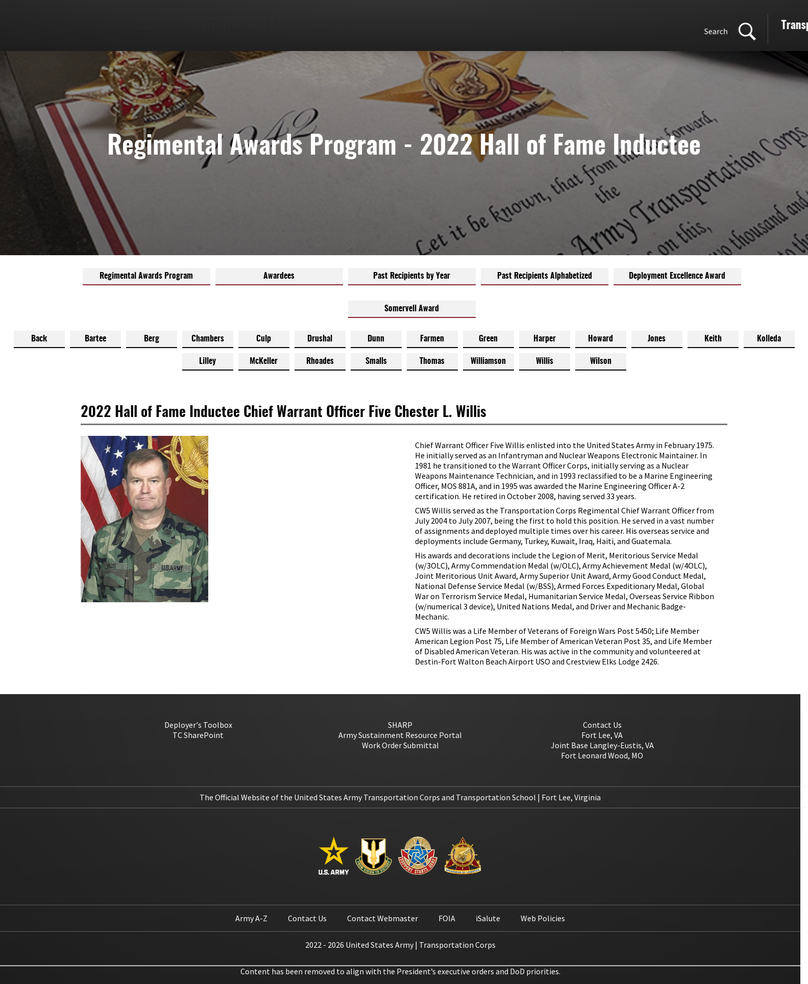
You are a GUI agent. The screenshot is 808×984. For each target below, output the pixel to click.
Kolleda (769, 339)
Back (39, 339)
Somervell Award (411, 309)
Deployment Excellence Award (677, 276)
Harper (544, 339)
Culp (263, 339)
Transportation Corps (553, 25)
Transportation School (663, 25)
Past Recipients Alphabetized (544, 276)
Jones (657, 339)
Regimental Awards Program (146, 276)
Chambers (207, 339)
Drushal (319, 339)
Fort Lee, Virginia (571, 797)
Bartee (95, 339)
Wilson (600, 361)
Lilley (207, 361)
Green (488, 339)
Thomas (432, 361)
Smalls (376, 361)
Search (440, 31)
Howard (600, 339)
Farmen (432, 339)
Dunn (376, 339)
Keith (713, 339)
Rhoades (320, 361)
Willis (544, 361)
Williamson (488, 361)
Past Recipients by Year (411, 276)
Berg (151, 339)
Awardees (279, 276)
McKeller (264, 361)
